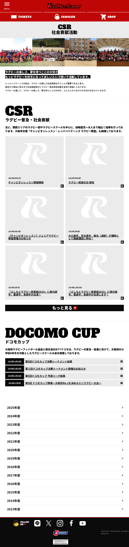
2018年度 (13, 467)
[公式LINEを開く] (37, 523)
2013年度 (13, 509)
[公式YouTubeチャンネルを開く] (82, 523)
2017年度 (13, 475)
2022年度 (13, 433)
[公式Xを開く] (48, 523)
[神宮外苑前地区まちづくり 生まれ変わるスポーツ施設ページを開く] (60, 543)
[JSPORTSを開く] (60, 533)
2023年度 (13, 424)
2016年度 (13, 483)
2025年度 (13, 407)
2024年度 (13, 416)
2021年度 (13, 441)
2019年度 (13, 458)
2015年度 (13, 492)
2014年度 (13, 500)
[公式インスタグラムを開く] (60, 523)
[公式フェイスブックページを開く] (71, 523)
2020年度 (13, 450)
